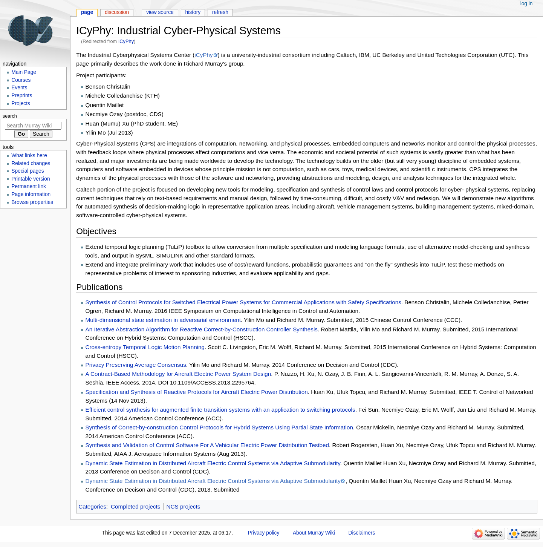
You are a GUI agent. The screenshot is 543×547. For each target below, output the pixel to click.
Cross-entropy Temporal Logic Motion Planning (145, 347)
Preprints (21, 95)
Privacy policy (263, 533)
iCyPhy (203, 55)
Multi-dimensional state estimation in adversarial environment (163, 320)
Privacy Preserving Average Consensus (136, 365)
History (193, 12)
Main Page (23, 72)
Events (19, 87)
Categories (92, 506)
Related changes (30, 163)
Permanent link (28, 186)
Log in (526, 3)
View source (160, 12)
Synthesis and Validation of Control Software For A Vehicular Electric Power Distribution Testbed (207, 445)
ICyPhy (126, 41)
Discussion (117, 12)
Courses (21, 80)
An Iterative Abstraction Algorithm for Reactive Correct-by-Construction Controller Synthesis (202, 329)
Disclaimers (361, 533)
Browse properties (32, 202)
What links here (29, 155)
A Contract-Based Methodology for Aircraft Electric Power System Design (178, 374)
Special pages (27, 171)
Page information (30, 194)
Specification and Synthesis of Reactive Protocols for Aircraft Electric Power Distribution (197, 392)
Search (10, 116)
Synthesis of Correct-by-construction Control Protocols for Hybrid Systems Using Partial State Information (219, 427)
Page (87, 12)
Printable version (30, 179)
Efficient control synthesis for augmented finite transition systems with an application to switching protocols (220, 409)
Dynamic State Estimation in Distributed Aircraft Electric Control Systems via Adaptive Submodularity (213, 463)
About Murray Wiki (314, 533)
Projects (20, 103)
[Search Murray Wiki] (33, 126)
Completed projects (135, 506)
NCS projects (183, 506)
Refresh (220, 12)
